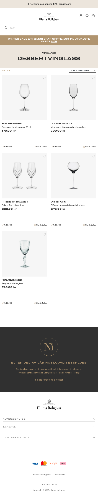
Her (54, 41)
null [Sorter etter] (82, 71)
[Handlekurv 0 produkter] (93, 15)
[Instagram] (52, 451)
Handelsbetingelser (42, 474)
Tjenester (9, 427)
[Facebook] (46, 451)
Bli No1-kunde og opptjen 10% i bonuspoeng (49, 3)
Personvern (60, 474)
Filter (6, 70)
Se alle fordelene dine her (49, 379)
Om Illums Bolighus (16, 437)
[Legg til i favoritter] (44, 78)
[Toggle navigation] (6, 16)
